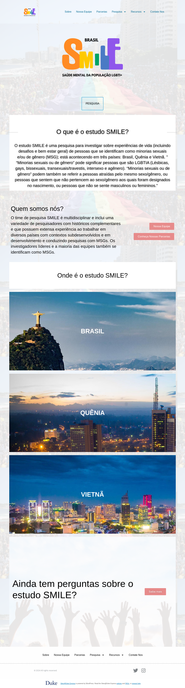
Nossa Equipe (84, 11)
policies (119, 683)
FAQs (127, 683)
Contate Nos (157, 11)
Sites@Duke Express (67, 683)
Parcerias (102, 11)
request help (136, 683)
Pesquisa (119, 12)
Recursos (138, 12)
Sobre (68, 11)
